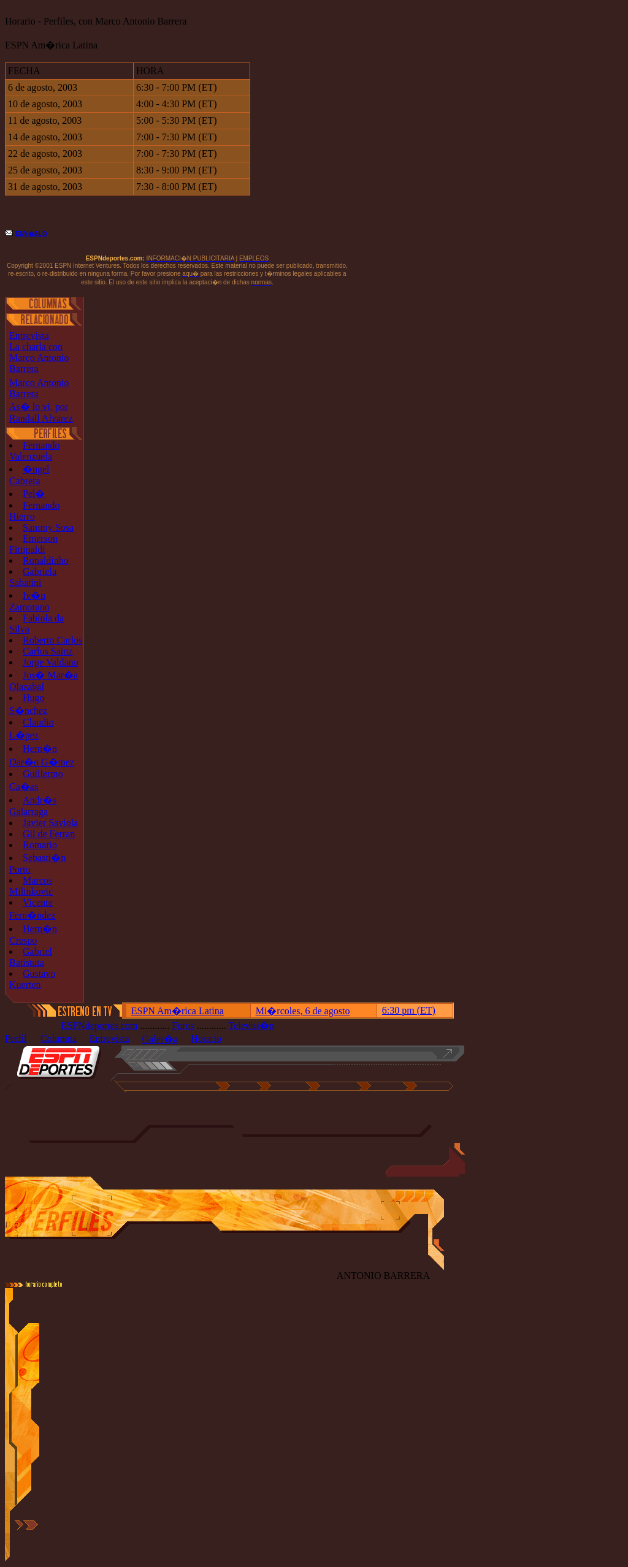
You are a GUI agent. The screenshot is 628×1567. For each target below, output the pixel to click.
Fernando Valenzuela (34, 450)
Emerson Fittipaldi (33, 544)
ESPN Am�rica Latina (177, 1011)
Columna (58, 1038)
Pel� (34, 493)
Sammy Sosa (48, 527)
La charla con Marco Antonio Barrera (39, 357)
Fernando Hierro (34, 511)
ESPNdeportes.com (99, 1025)
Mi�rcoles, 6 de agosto (303, 1011)
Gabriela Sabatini (32, 577)
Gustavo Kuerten (32, 979)
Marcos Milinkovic (31, 886)
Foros (183, 1025)
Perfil (16, 1038)
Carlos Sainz (47, 651)
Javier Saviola (50, 823)
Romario (40, 845)
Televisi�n (251, 1025)
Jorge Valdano (50, 662)
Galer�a (160, 1039)
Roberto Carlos (52, 640)
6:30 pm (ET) (408, 1010)
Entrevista (29, 335)
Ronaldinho (46, 560)
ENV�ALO (31, 233)
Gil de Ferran (49, 834)
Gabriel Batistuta (30, 957)
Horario (206, 1038)
